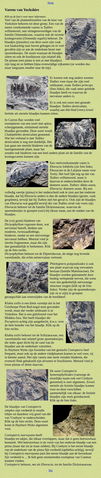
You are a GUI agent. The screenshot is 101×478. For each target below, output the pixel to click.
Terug (50, 2)
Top (50, 470)
